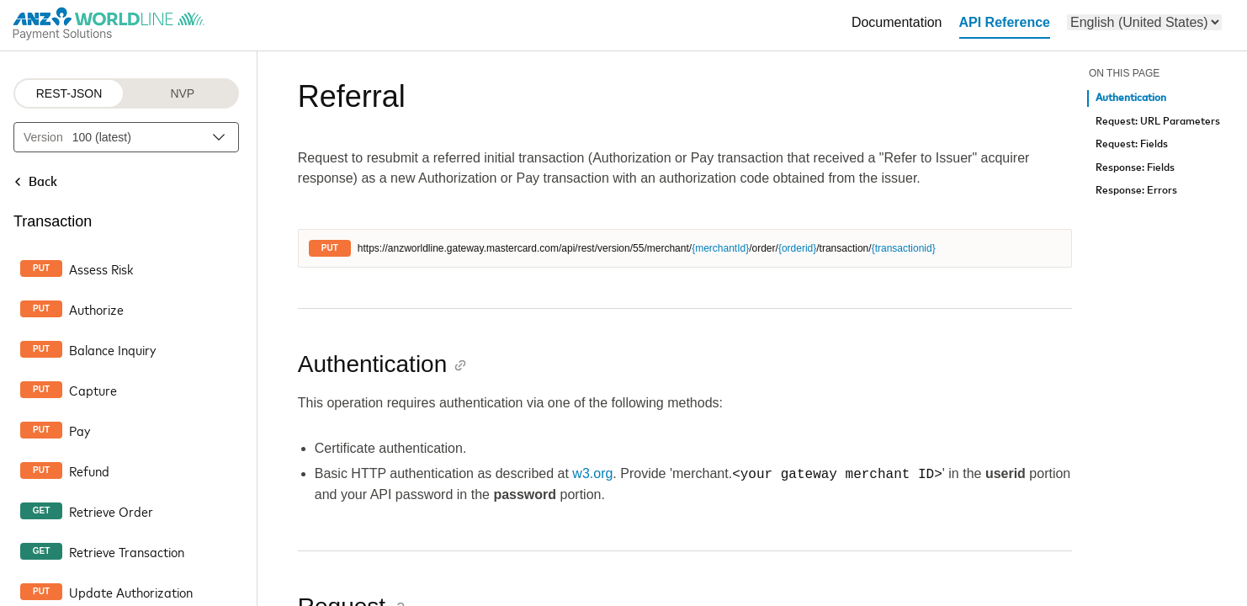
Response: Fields (1135, 167)
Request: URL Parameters (1158, 121)
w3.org (592, 474)
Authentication (1131, 98)
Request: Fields (1132, 144)
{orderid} (797, 248)
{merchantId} (720, 248)
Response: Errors (1136, 190)
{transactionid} (904, 248)
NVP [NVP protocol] (182, 93)
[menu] (1144, 22)
